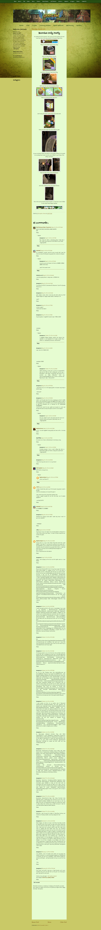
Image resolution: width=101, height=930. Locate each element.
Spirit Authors (58, 25)
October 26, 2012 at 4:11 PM (48, 701)
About (19, 1)
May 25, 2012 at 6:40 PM (46, 506)
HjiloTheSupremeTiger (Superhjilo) (43, 227)
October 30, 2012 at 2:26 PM (48, 811)
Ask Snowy (70, 25)
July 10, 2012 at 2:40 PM (50, 238)
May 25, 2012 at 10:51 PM (44, 530)
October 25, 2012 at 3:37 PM (48, 670)
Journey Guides (44, 25)
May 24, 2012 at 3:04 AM (57, 227)
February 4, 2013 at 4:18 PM (48, 851)
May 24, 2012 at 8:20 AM (47, 293)
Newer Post (35, 922)
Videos (78, 1)
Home (15, 1)
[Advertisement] (50, 6)
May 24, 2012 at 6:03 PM (46, 438)
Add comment (37, 882)
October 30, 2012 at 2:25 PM (48, 796)
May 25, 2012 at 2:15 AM (48, 468)
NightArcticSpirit (43, 477)
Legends (66, 1)
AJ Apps (72, 1)
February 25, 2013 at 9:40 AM (48, 868)
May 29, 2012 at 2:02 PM (49, 540)
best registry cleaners (52, 876)
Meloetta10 (38, 250)
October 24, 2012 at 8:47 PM (48, 606)
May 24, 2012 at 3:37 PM (47, 385)
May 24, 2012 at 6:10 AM (47, 283)
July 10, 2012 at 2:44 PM (50, 447)
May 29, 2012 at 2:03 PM (52, 477)
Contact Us (84, 1)
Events (39, 1)
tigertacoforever (39, 428)
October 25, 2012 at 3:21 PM (48, 651)
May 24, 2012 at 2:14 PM (47, 315)
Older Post (63, 922)
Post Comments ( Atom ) (43, 925)
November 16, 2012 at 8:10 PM (48, 821)
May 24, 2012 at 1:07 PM (47, 305)
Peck (50, 185)
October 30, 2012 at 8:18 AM (48, 748)
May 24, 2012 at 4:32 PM (47, 398)
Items (33, 1)
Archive (60, 1)
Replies (39, 235)
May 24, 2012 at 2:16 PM (47, 348)
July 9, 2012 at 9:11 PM (47, 557)
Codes (28, 1)
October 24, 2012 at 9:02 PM (48, 637)
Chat (24, 1)
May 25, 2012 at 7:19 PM (47, 514)
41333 (37, 487)
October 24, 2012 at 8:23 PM (48, 567)
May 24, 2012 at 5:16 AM (48, 275)
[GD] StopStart (39, 468)
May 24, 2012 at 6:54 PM (47, 460)
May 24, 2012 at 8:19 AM (50, 261)
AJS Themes (54, 1)
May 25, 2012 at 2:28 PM (44, 487)
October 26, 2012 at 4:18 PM (48, 732)
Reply (37, 232)
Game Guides (45, 1)
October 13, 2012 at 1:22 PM (51, 335)
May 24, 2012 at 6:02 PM (48, 428)
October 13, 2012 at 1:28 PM (51, 368)
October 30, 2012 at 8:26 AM (48, 778)
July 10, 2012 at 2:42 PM (50, 415)
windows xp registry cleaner (48, 877)
